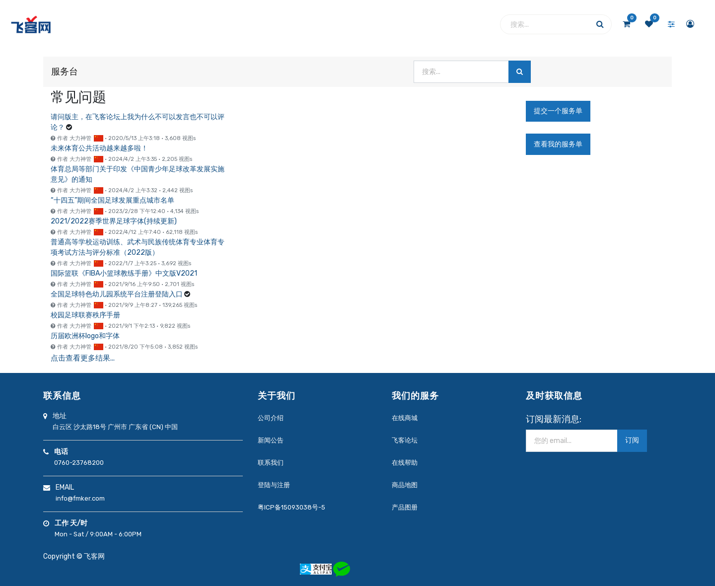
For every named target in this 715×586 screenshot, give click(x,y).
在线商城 (405, 418)
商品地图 (405, 485)
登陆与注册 (274, 485)
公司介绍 (271, 418)
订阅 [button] (632, 440)
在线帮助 (405, 462)
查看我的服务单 (558, 144)
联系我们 (271, 462)
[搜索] (519, 72)
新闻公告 (271, 440)
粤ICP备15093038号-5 (291, 507)
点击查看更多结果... (83, 358)
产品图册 (405, 507)
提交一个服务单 (558, 111)
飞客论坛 (405, 440)
